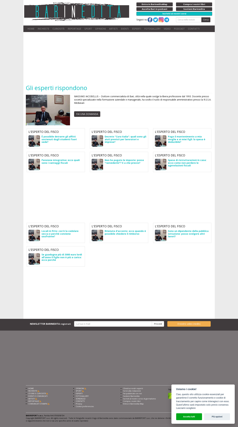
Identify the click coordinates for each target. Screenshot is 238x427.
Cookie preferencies (85, 406)
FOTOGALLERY (152, 28)
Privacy (79, 403)
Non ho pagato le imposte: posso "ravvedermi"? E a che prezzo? (124, 161)
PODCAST (179, 28)
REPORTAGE (74, 28)
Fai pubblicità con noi (132, 393)
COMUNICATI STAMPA (37, 403)
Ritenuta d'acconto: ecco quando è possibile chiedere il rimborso (125, 232)
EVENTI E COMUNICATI (38, 396)
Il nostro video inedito (189, 323)
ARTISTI (113, 28)
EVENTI (125, 28)
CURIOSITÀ (58, 28)
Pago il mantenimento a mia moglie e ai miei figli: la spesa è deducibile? (186, 139)
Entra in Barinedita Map (133, 403)
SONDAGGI (80, 398)
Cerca (206, 19)
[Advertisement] (124, 58)
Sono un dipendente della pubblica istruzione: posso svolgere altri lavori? (188, 233)
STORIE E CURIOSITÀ (37, 393)
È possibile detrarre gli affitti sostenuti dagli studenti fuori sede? (59, 139)
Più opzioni (217, 416)
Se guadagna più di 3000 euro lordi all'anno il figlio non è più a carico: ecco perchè (62, 257)
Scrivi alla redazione (132, 391)
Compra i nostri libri (132, 401)
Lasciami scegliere (186, 408)
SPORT (88, 28)
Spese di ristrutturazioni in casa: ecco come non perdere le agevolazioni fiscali (187, 163)
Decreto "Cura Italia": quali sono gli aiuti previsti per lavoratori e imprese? (125, 139)
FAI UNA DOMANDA (87, 114)
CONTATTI (194, 28)
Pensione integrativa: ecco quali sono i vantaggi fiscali (61, 161)
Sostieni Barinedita (131, 396)
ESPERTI (136, 28)
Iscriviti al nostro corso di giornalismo (139, 398)
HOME (30, 28)
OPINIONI (100, 28)
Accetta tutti (189, 416)
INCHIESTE (43, 28)
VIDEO (167, 28)
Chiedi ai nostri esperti (133, 388)
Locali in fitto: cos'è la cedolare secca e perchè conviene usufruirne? (60, 233)
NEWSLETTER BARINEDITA (50, 323)
